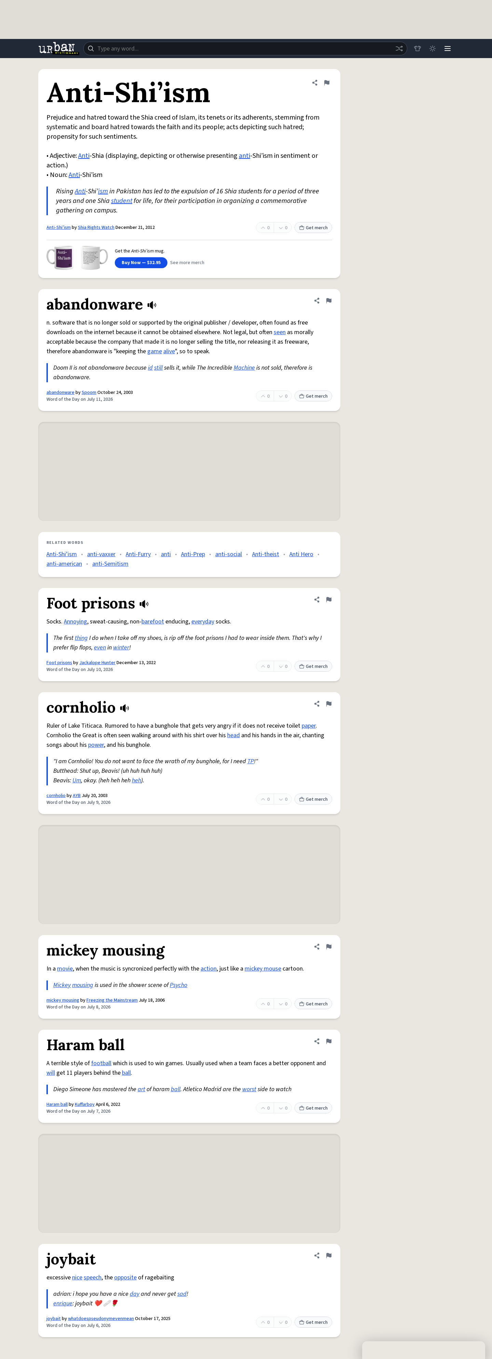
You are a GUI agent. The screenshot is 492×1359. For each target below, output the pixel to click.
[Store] (417, 48)
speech (92, 1277)
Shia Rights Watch (96, 227)
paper (309, 726)
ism (103, 191)
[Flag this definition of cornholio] (328, 703)
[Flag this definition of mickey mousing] (328, 946)
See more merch (187, 262)
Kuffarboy (85, 1104)
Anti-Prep (193, 554)
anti (244, 156)
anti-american (64, 564)
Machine (244, 367)
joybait (53, 1318)
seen (280, 332)
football (101, 1063)
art (141, 1089)
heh (136, 780)
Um (76, 780)
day (134, 1294)
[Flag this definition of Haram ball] (328, 1041)
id (150, 367)
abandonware (60, 392)
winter (121, 647)
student (121, 201)
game (154, 351)
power (96, 745)
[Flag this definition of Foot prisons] (328, 599)
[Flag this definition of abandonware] (328, 300)
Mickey (62, 985)
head (233, 735)
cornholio (56, 795)
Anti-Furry (138, 554)
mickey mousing (62, 1000)
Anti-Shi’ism (58, 227)
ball (126, 1073)
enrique (62, 1303)
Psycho (178, 985)
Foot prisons (59, 662)
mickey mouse (263, 968)
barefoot (152, 621)
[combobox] (245, 48)
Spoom (89, 392)
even (100, 647)
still (158, 367)
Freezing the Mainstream (112, 1000)
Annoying (75, 621)
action (209, 968)
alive (169, 351)
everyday (202, 621)
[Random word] (399, 48)
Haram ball (57, 1104)
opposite (125, 1277)
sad (182, 1294)
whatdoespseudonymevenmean (101, 1318)
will (50, 1073)
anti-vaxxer (101, 554)
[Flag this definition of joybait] (328, 1255)
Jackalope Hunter (97, 662)
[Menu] (447, 48)
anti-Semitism (110, 564)
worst (249, 1089)
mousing (82, 985)
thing (81, 638)
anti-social (228, 554)
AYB (77, 795)
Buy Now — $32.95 (141, 262)
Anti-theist (265, 554)
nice (77, 1277)
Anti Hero (301, 554)
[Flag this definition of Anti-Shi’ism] (326, 82)
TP (250, 761)
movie (65, 968)
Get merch (313, 227)
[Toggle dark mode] (432, 48)
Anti (84, 156)
